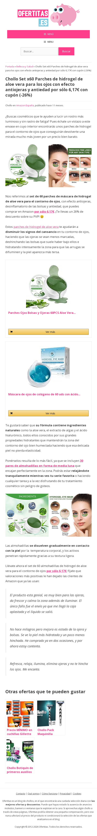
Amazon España (25, 105)
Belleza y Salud (24, 66)
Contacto (20, 793)
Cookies (77, 793)
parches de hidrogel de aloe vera (36, 227)
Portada (9, 66)
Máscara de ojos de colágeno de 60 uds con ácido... (44, 394)
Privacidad (65, 793)
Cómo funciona (49, 793)
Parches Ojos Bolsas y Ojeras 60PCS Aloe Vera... (42, 313)
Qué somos (34, 793)
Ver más (50, 332)
